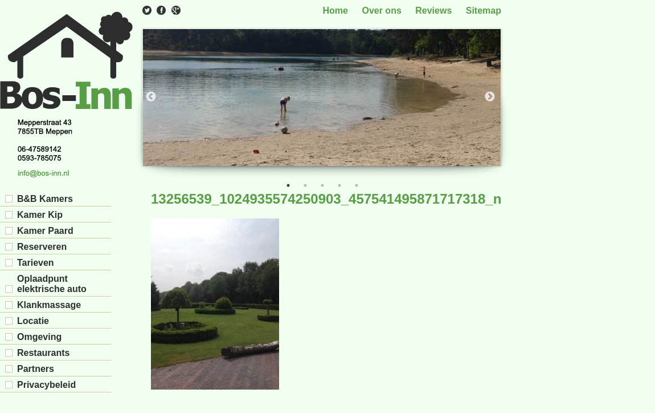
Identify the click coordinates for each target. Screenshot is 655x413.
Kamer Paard (45, 231)
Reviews (433, 10)
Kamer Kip (40, 215)
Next (490, 97)
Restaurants (43, 353)
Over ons (381, 10)
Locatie (33, 321)
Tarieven (35, 263)
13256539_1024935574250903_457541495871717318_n (326, 198)
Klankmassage (49, 305)
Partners (35, 369)
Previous (151, 97)
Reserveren (42, 247)
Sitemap (483, 10)
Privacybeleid (46, 385)
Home (335, 10)
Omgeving (39, 337)
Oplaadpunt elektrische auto (52, 284)
